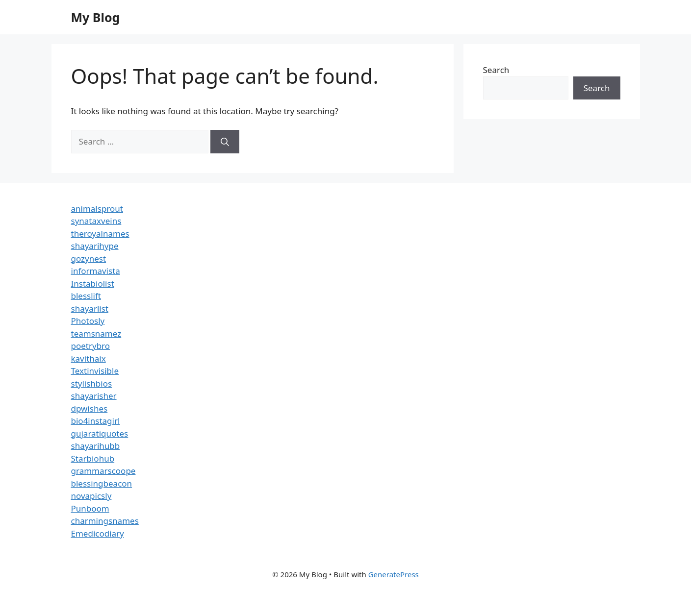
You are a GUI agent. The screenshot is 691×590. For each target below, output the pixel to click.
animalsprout (97, 208)
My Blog (95, 17)
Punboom (90, 508)
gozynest (88, 258)
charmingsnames (105, 520)
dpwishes (89, 408)
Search (496, 69)
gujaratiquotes (99, 433)
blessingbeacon (101, 483)
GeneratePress (393, 574)
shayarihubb (95, 445)
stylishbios (91, 383)
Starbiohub (93, 458)
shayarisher (94, 395)
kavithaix (88, 358)
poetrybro (90, 345)
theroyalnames (100, 233)
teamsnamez (96, 333)
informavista (95, 270)
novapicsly (91, 495)
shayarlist (89, 308)
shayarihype (95, 245)
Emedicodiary (97, 533)
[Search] (224, 141)
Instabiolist (92, 283)
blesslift (86, 295)
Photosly (88, 320)
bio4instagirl (95, 420)
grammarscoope (103, 470)
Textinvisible (95, 370)
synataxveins (96, 220)
